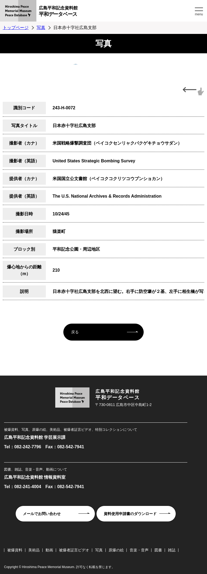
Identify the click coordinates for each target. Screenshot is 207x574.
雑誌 (171, 550)
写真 (41, 27)
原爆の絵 (116, 550)
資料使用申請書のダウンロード (130, 514)
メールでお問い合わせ (42, 514)
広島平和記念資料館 (116, 12)
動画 (49, 550)
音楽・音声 (139, 550)
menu (199, 14)
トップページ (16, 27)
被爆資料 (14, 550)
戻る (75, 332)
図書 (158, 550)
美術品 (34, 550)
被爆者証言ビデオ (74, 550)
